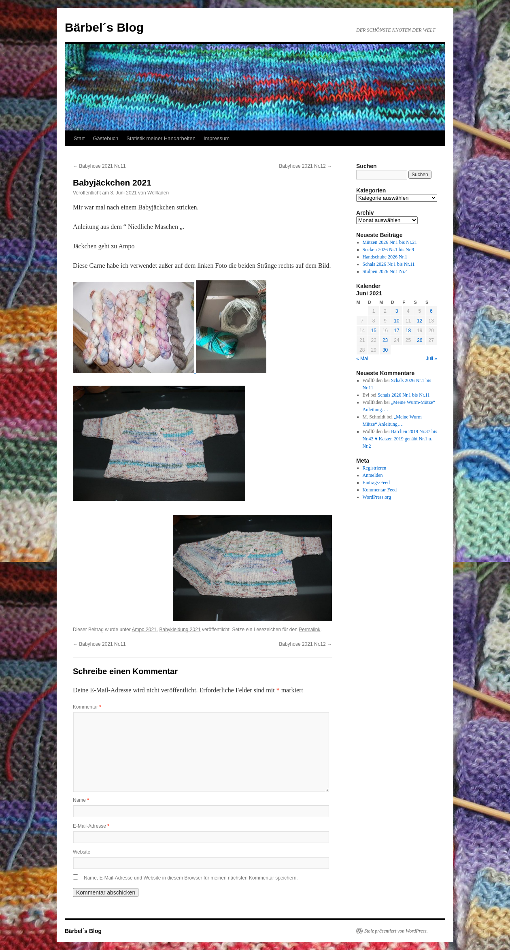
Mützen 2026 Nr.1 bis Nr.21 (390, 242)
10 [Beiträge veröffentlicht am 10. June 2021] (396, 321)
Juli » (431, 358)
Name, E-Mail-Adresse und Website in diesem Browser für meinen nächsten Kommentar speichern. (191, 878)
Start (79, 138)
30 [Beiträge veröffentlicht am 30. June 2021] (385, 350)
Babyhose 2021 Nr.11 (99, 166)
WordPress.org (377, 497)
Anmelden (373, 475)
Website (81, 852)
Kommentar (87, 707)
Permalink (309, 629)
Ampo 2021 (144, 629)
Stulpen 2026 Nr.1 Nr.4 (385, 271)
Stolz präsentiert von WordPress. (396, 931)
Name (81, 800)
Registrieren (375, 468)
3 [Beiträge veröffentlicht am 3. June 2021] (396, 311)
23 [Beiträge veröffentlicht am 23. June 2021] (385, 340)
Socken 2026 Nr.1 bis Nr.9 (388, 249)
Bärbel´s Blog (104, 27)
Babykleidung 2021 (179, 629)
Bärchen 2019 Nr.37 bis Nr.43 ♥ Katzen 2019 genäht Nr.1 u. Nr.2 (400, 439)
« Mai (362, 358)
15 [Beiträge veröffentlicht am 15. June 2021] (373, 330)
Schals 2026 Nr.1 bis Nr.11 (389, 264)
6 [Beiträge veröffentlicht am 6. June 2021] (431, 311)
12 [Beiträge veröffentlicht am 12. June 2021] (419, 321)
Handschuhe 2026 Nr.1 (385, 257)
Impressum (217, 138)
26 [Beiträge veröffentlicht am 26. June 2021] (419, 340)
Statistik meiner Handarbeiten (161, 138)
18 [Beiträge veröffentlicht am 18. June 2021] (408, 330)
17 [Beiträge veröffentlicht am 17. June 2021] (396, 330)
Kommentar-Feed (380, 490)
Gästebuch (105, 138)
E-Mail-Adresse (91, 826)
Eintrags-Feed (376, 482)
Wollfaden (158, 193)
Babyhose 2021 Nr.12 (305, 166)
